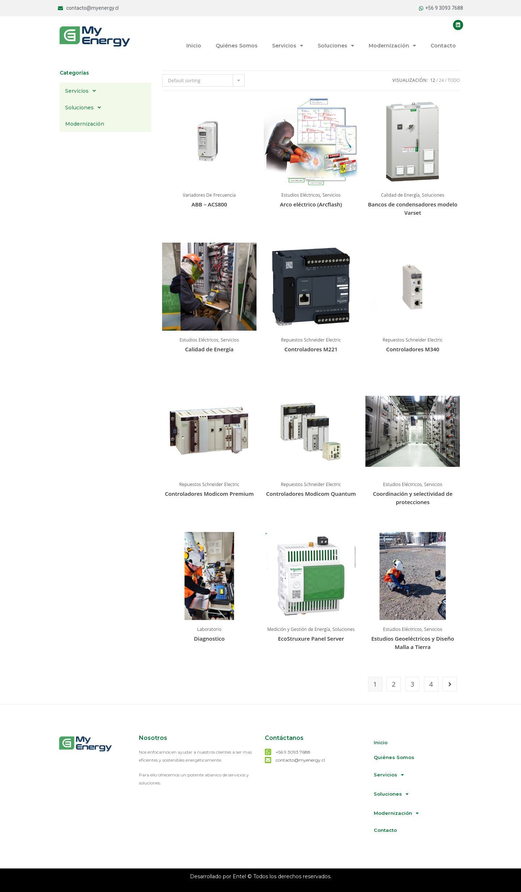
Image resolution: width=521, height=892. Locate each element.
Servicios (287, 45)
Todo (454, 80)
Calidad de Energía (400, 195)
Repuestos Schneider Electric (311, 340)
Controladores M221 (311, 349)
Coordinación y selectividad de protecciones (413, 498)
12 (432, 80)
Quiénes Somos (237, 45)
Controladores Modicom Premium (209, 493)
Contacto (443, 45)
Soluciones (336, 45)
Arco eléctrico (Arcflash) (311, 204)
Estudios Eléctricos (300, 195)
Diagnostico (209, 638)
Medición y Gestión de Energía (298, 629)
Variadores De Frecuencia (209, 195)
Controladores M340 (412, 349)
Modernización (392, 45)
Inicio (193, 45)
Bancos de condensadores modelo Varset (412, 208)
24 (441, 80)
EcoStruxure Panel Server (311, 638)
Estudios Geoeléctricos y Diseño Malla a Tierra (412, 642)
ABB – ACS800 (209, 204)
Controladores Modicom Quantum (311, 493)
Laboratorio (209, 629)
